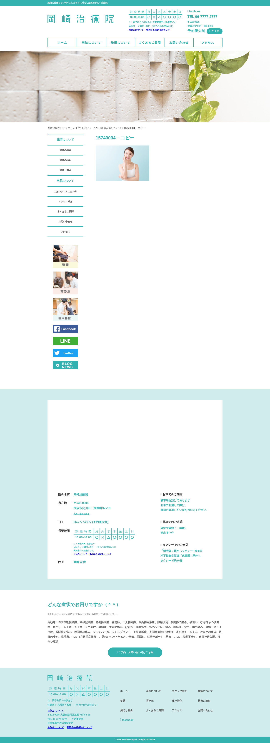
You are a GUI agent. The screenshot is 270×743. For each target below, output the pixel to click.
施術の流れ (65, 160)
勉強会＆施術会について (158, 30)
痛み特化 (176, 697)
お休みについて (136, 30)
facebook (194, 11)
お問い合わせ (179, 42)
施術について (120, 42)
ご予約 (214, 31)
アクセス (208, 42)
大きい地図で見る (81, 514)
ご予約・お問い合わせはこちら (135, 652)
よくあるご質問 (150, 42)
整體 (121, 697)
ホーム (62, 42)
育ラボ (149, 697)
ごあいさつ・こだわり (65, 191)
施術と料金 (65, 170)
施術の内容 (65, 150)
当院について (91, 42)
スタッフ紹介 (65, 201)
